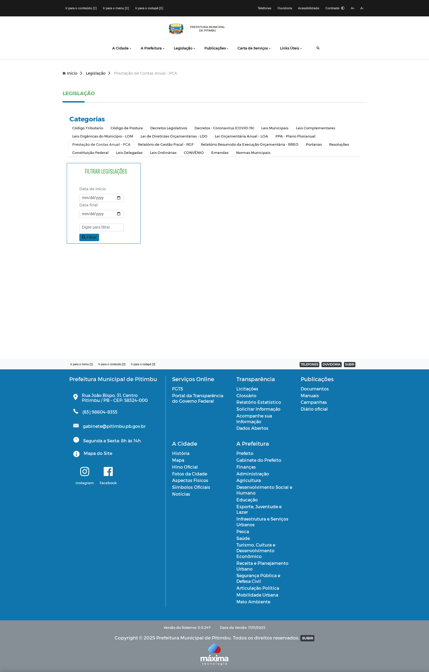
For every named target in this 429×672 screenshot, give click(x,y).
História (180, 453)
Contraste (334, 8)
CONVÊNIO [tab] (194, 153)
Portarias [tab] (314, 144)
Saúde (243, 538)
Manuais (310, 395)
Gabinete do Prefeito (258, 460)
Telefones (264, 8)
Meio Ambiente (253, 601)
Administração (252, 473)
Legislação (183, 48)
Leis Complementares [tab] (315, 128)
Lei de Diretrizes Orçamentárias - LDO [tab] (174, 136)
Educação (247, 499)
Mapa (178, 460)
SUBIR (349, 364)
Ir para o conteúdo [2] (112, 364)
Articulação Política (257, 588)
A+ (352, 8)
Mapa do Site (98, 453)
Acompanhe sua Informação (254, 418)
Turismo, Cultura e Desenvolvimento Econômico (255, 550)
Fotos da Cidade (189, 473)
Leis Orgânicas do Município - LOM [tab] (102, 136)
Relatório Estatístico (258, 402)
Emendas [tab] (219, 153)
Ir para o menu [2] (116, 8)
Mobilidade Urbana (257, 595)
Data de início (92, 189)
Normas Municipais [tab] (253, 153)
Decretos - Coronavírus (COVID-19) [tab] (224, 128)
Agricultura (248, 480)
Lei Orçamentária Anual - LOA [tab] (241, 136)
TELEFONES (309, 364)
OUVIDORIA (331, 364)
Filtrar (89, 237)
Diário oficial (314, 409)
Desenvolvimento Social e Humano (264, 490)
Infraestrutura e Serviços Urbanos (262, 521)
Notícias (181, 494)
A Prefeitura (151, 48)
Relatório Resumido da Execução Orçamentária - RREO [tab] (249, 144)
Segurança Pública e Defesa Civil (258, 578)
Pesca (242, 531)
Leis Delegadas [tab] (129, 153)
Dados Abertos (252, 428)
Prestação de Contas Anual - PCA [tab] (101, 144)
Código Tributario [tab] (87, 128)
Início (72, 73)
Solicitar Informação (258, 409)
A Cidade (120, 48)
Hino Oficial (185, 467)
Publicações (215, 48)
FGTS (177, 388)
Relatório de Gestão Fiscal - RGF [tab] (165, 144)
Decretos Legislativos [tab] (168, 128)
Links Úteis (289, 48)
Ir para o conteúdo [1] (81, 8)
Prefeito (244, 453)
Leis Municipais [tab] (274, 128)
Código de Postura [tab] (127, 128)
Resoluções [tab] (339, 144)
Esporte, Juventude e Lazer (259, 509)
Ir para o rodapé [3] (149, 8)
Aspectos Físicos (190, 480)
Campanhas (314, 402)
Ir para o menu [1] (81, 364)
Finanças (246, 467)
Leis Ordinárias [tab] (163, 153)
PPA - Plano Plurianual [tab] (295, 136)
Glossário (246, 395)
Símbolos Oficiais (191, 487)
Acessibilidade (308, 8)
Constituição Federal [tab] (90, 153)
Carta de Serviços (252, 48)
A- (362, 8)
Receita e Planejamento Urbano (262, 566)
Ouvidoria (284, 8)
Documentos (315, 388)
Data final (88, 205)
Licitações (247, 388)
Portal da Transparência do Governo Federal (197, 398)
